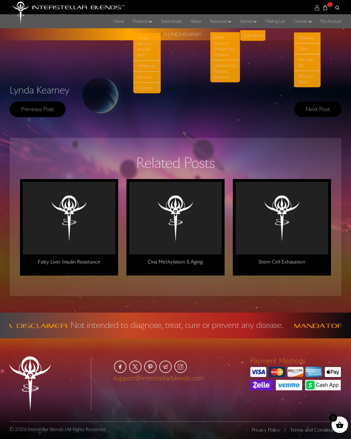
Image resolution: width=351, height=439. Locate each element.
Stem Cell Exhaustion (282, 262)
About (196, 21)
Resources (218, 21)
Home (119, 21)
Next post (318, 109)
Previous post (37, 109)
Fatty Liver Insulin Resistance (69, 262)
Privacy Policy (265, 430)
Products (140, 21)
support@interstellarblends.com (158, 378)
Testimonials (171, 21)
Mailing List (275, 21)
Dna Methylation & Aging (175, 262)
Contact (301, 21)
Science (246, 21)
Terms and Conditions (313, 430)
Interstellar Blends (46, 429)
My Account (331, 21)
